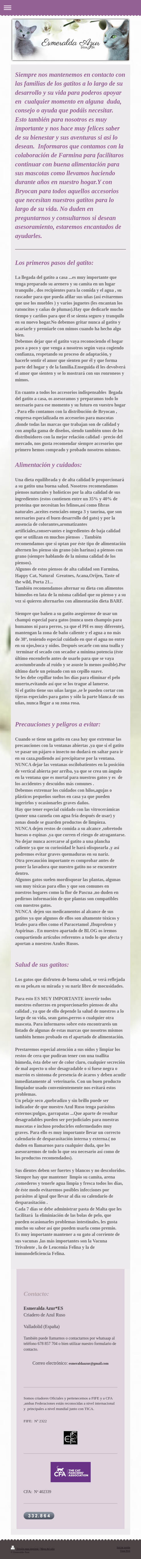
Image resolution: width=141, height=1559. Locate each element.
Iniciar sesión (123, 1547)
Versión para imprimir (25, 1548)
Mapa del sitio (47, 1548)
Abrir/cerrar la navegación (70, 7)
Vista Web (125, 1550)
